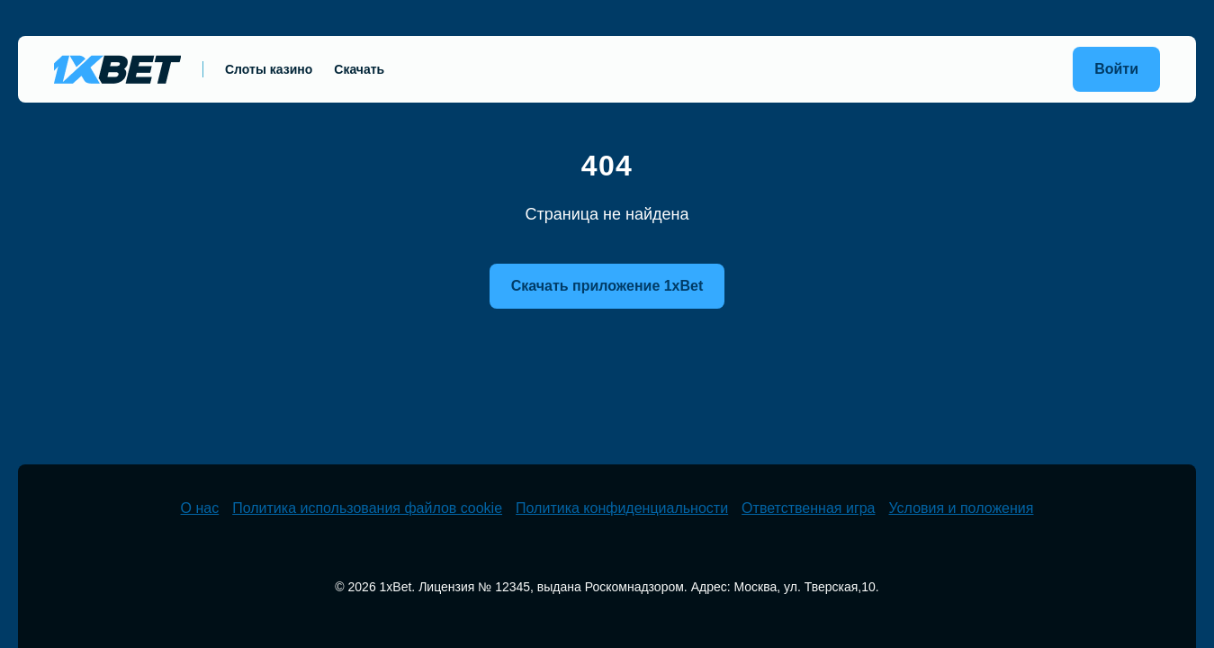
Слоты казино (268, 69)
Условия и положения (961, 508)
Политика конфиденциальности (622, 508)
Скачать (359, 69)
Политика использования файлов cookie (367, 508)
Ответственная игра (808, 508)
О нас (200, 508)
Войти (1116, 68)
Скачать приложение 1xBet (607, 285)
